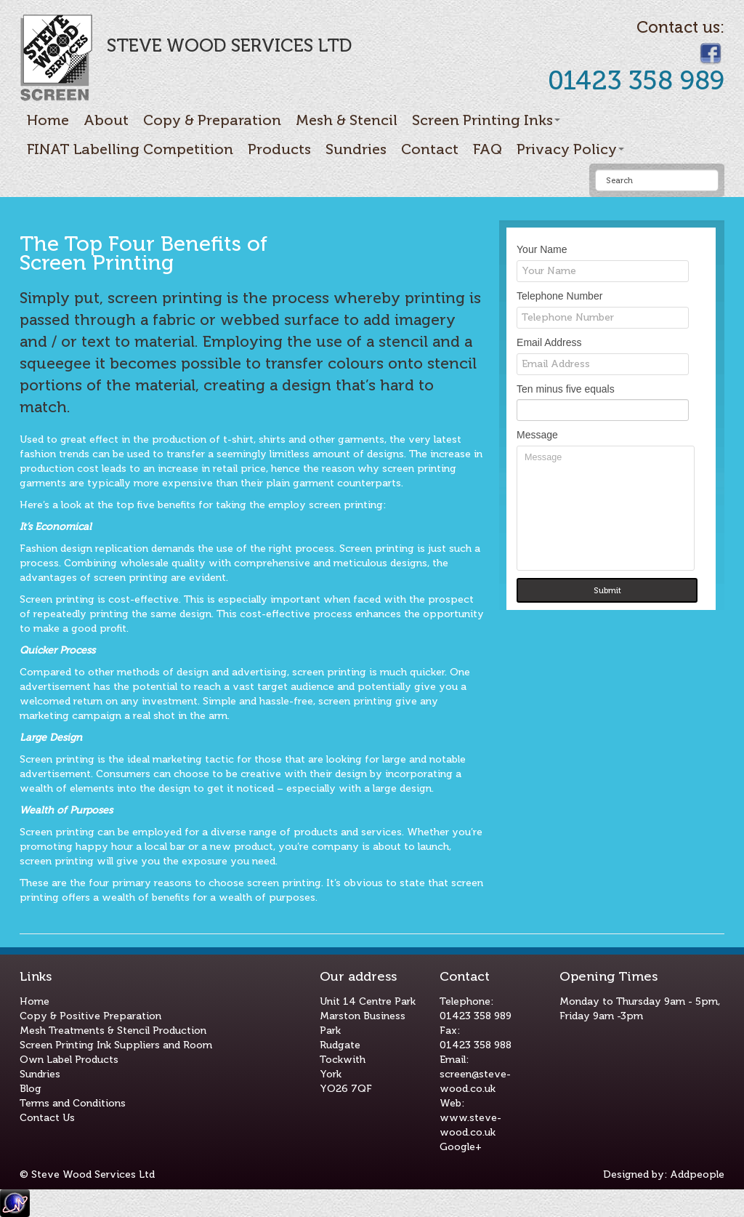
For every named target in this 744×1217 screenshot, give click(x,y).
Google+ (461, 1147)
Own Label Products (69, 1059)
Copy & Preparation (212, 120)
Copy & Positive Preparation (90, 1016)
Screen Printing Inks (486, 120)
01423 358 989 (476, 1016)
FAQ (487, 149)
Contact (429, 149)
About (106, 120)
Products (279, 149)
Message (606, 508)
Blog (30, 1089)
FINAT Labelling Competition (130, 149)
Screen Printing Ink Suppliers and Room (116, 1045)
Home (48, 120)
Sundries (356, 149)
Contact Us (47, 1118)
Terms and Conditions (73, 1103)
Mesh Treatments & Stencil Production (113, 1030)
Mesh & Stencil (346, 120)
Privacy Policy (570, 149)
